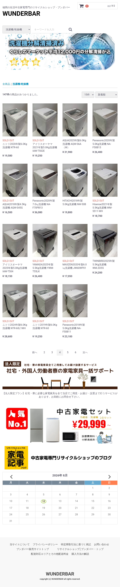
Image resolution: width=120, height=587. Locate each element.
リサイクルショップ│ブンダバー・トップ (80, 549)
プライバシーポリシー (45, 544)
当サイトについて (20, 544)
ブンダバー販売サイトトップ (32, 549)
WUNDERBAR (21, 13)
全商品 (6, 84)
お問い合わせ (101, 544)
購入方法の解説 (80, 553)
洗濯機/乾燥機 (20, 84)
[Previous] (35, 352)
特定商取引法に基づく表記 (76, 544)
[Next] (85, 352)
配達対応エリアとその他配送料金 (49, 553)
